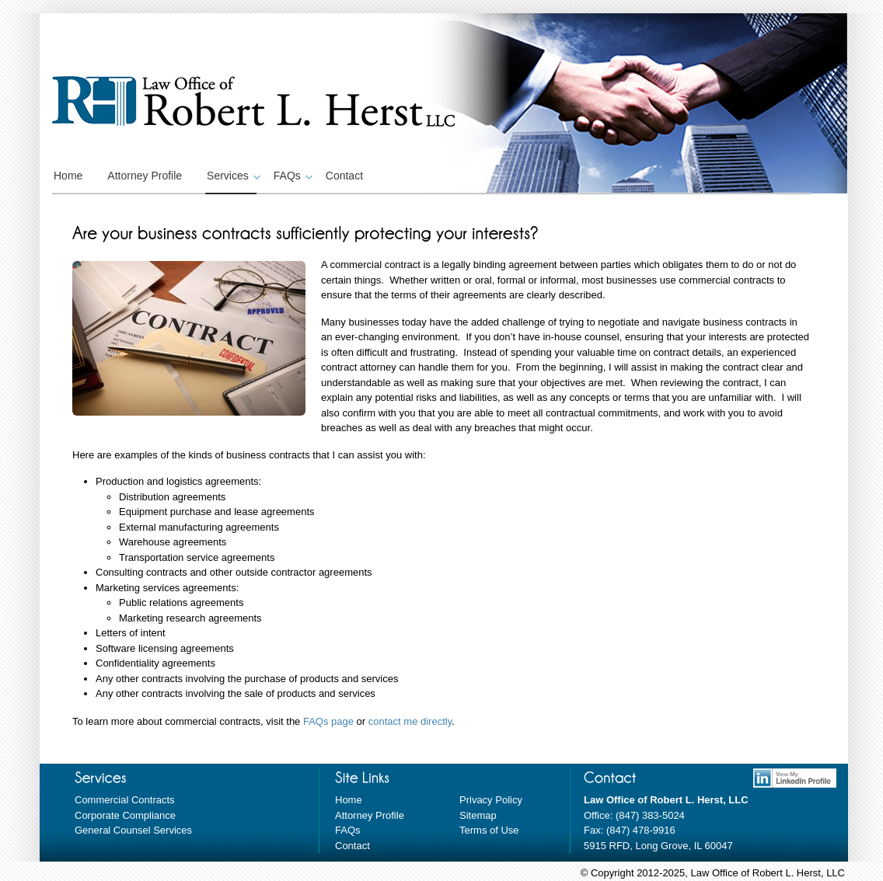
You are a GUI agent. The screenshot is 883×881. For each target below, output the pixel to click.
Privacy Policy (490, 800)
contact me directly (410, 721)
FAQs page (328, 721)
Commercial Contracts (125, 800)
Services (232, 175)
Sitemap (478, 815)
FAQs (291, 175)
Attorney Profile (144, 175)
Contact (344, 175)
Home (68, 175)
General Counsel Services (133, 830)
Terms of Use (489, 830)
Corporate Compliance (125, 815)
